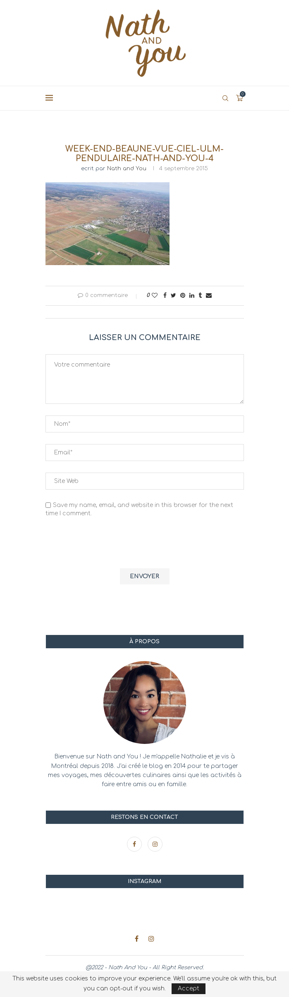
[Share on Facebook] (165, 295)
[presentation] (108, 544)
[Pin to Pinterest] (182, 295)
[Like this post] (155, 295)
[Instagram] (155, 844)
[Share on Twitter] (173, 295)
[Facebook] (135, 844)
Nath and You (126, 168)
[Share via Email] (209, 295)
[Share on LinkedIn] (191, 295)
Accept (188, 988)
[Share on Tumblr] (200, 295)
